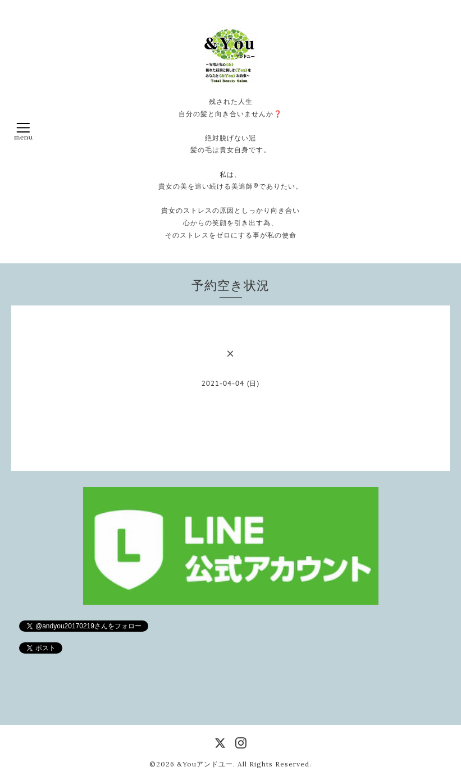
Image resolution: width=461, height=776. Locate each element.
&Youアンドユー (205, 764)
